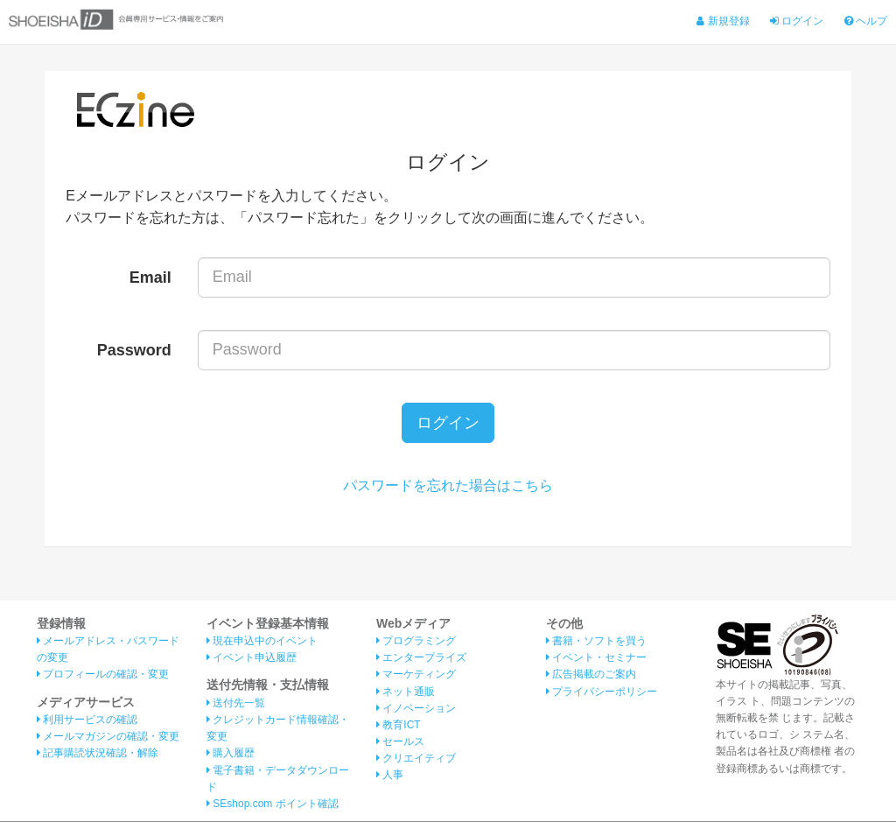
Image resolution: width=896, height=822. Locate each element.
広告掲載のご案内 (591, 675)
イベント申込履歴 (251, 658)
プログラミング (416, 642)
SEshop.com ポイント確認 (272, 804)
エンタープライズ (421, 658)
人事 (389, 775)
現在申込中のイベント (262, 642)
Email (151, 277)
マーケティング (416, 675)
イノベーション (416, 709)
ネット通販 (405, 691)
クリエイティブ (416, 759)
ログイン (796, 21)
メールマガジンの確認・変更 (108, 737)
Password (134, 350)
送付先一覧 (235, 704)
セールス (400, 742)
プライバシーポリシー (601, 691)
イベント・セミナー (596, 658)
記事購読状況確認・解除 (97, 754)
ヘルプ (865, 21)
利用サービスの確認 (87, 720)
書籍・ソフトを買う (596, 642)
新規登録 (722, 21)
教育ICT (398, 726)
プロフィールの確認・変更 (103, 675)
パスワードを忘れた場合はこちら (448, 486)
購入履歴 (230, 754)
